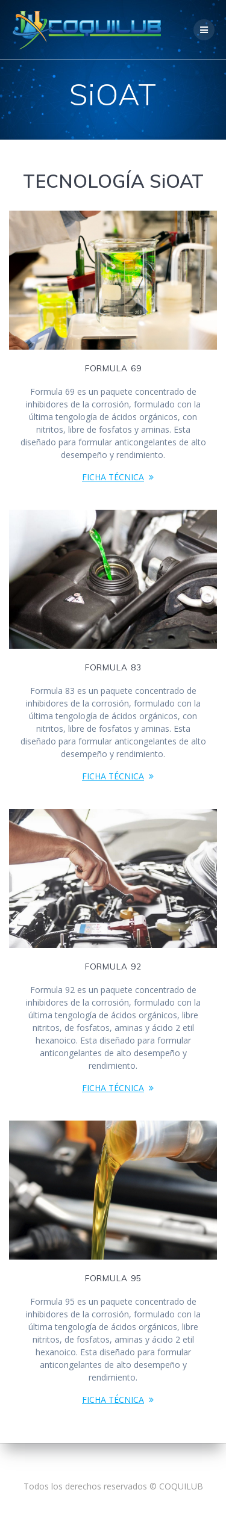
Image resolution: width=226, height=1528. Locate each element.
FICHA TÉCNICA (113, 477)
